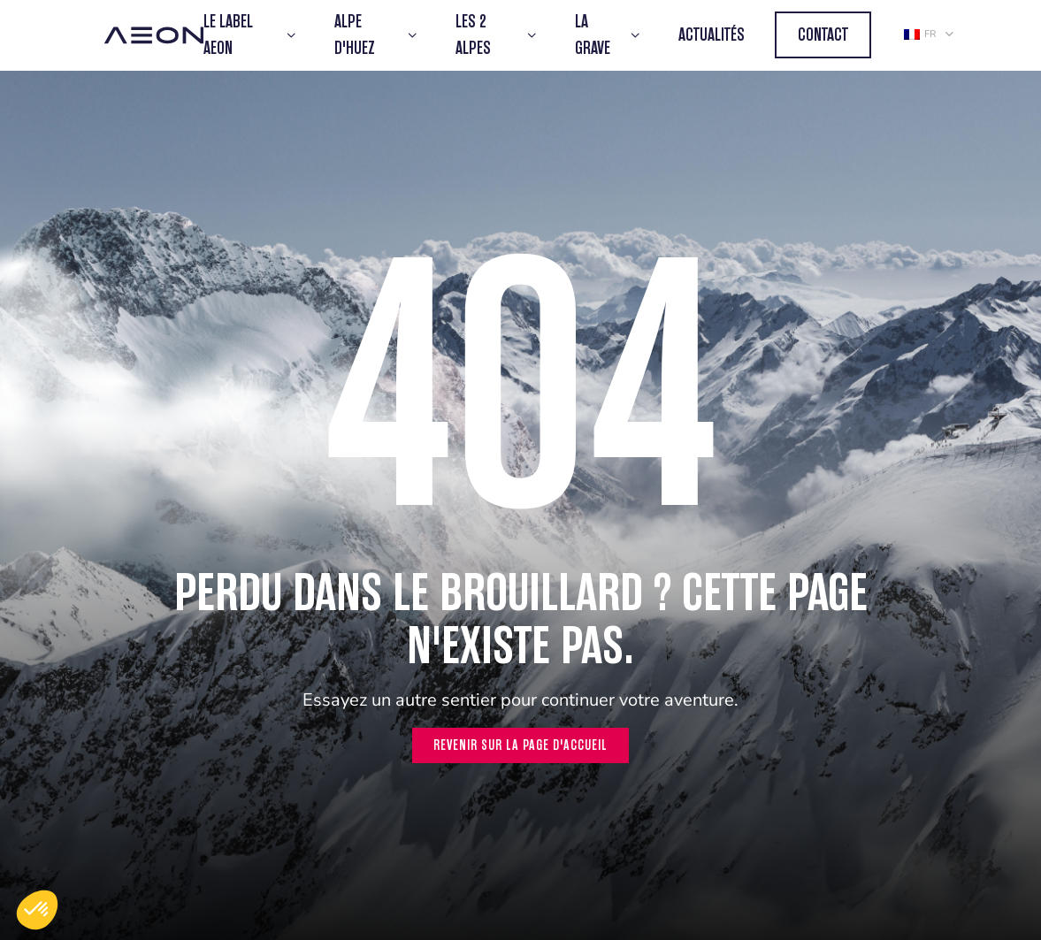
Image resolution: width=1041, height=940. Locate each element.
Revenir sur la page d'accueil (520, 745)
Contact (823, 35)
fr (920, 34)
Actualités (711, 35)
